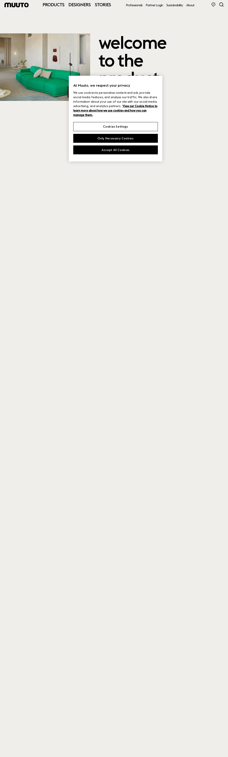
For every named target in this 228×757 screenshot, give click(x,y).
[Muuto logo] (16, 5)
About (190, 5)
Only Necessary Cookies (115, 138)
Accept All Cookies (116, 150)
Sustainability (174, 5)
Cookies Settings (115, 126)
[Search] (221, 4)
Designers (79, 4)
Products (53, 4)
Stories (103, 4)
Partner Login (154, 5)
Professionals (134, 5)
